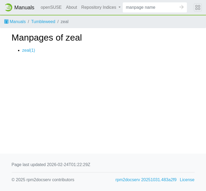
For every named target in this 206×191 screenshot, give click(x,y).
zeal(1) (28, 50)
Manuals (15, 21)
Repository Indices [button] (99, 7)
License (187, 179)
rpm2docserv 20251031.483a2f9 (146, 179)
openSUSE (51, 7)
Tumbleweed (43, 21)
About (71, 7)
